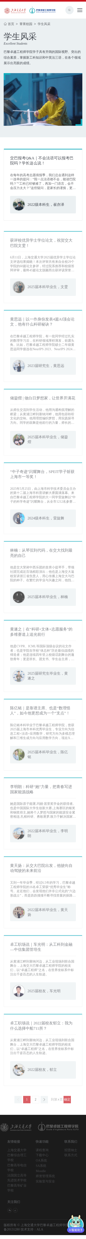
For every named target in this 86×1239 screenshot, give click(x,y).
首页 (9, 24)
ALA (40, 1233)
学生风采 (44, 24)
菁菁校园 (26, 24)
